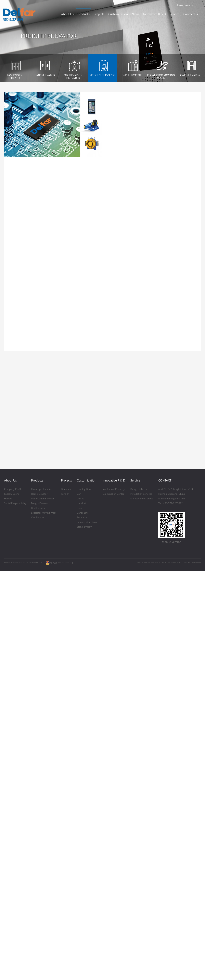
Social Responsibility (15, 802)
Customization (118, 14)
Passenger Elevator (41, 788)
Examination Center (113, 792)
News (135, 14)
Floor (79, 806)
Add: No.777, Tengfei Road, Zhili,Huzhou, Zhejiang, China (175, 790)
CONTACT (164, 779)
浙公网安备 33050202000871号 (59, 861)
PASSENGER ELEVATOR (152, 861)
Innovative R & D (154, 14)
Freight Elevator (39, 802)
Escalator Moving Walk (43, 811)
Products (84, 14)
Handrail (81, 802)
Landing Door (84, 788)
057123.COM (196, 861)
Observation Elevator (42, 797)
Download (199, 5)
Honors (8, 797)
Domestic (66, 788)
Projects (99, 14)
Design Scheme (138, 788)
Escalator (82, 816)
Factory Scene (11, 792)
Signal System (84, 825)
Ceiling (80, 797)
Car (79, 792)
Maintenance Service (141, 797)
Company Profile (13, 788)
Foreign (65, 792)
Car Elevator (38, 816)
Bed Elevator (38, 806)
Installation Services (141, 792)
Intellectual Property (114, 788)
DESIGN (186, 861)
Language (183, 5)
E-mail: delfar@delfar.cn (171, 797)
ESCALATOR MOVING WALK (172, 861)
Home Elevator (39, 792)
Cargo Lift (82, 811)
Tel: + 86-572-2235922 (170, 802)
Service (174, 14)
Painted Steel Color (87, 820)
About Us (67, 14)
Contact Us (190, 14)
